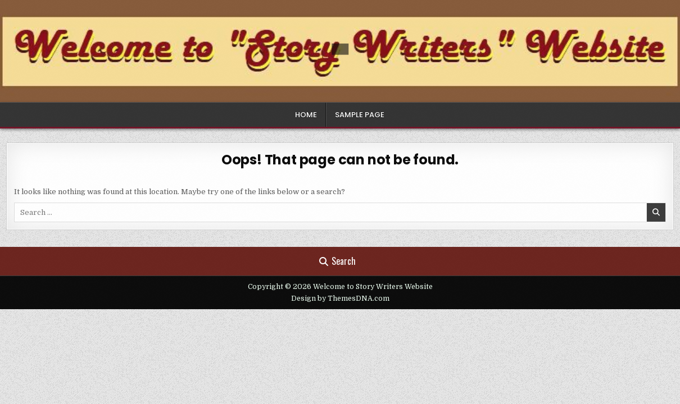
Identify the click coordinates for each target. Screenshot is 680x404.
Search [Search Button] (337, 261)
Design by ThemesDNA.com (340, 298)
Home (306, 114)
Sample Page (359, 114)
